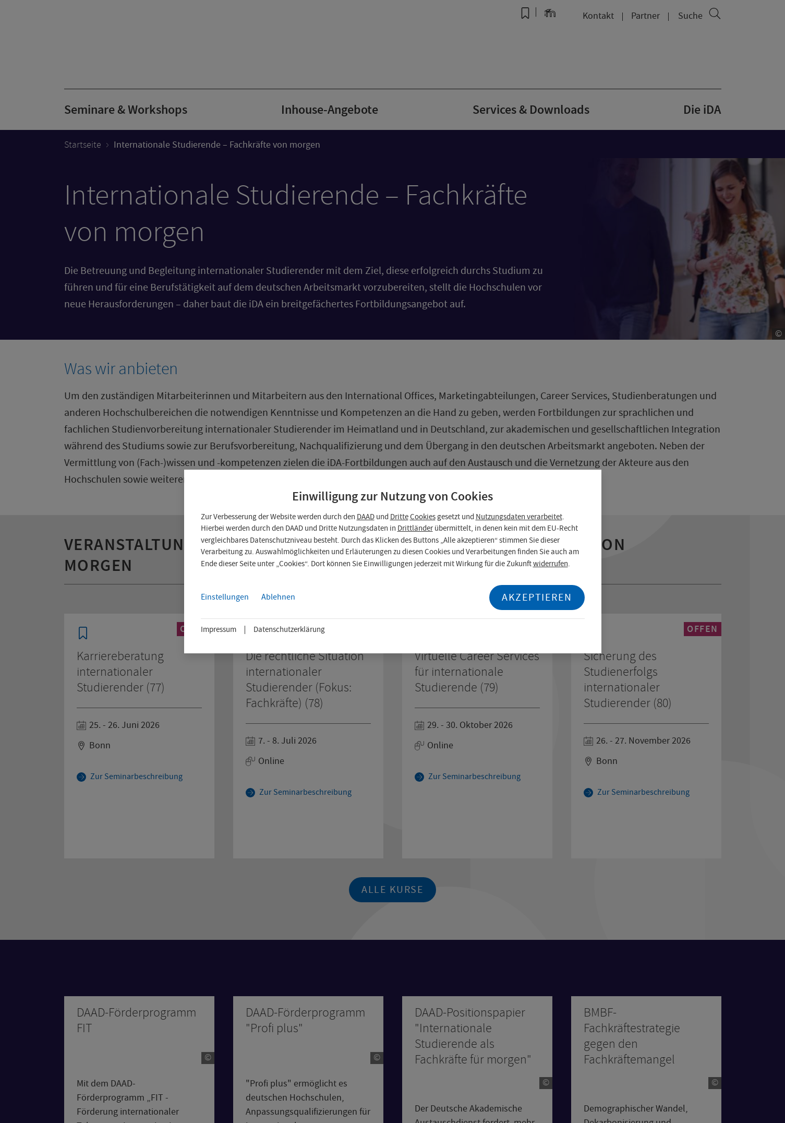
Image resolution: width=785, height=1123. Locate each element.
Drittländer (415, 528)
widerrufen (550, 563)
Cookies (423, 516)
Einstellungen (225, 597)
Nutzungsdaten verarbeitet (519, 516)
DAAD (366, 516)
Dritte (399, 516)
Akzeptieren (537, 597)
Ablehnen (278, 597)
